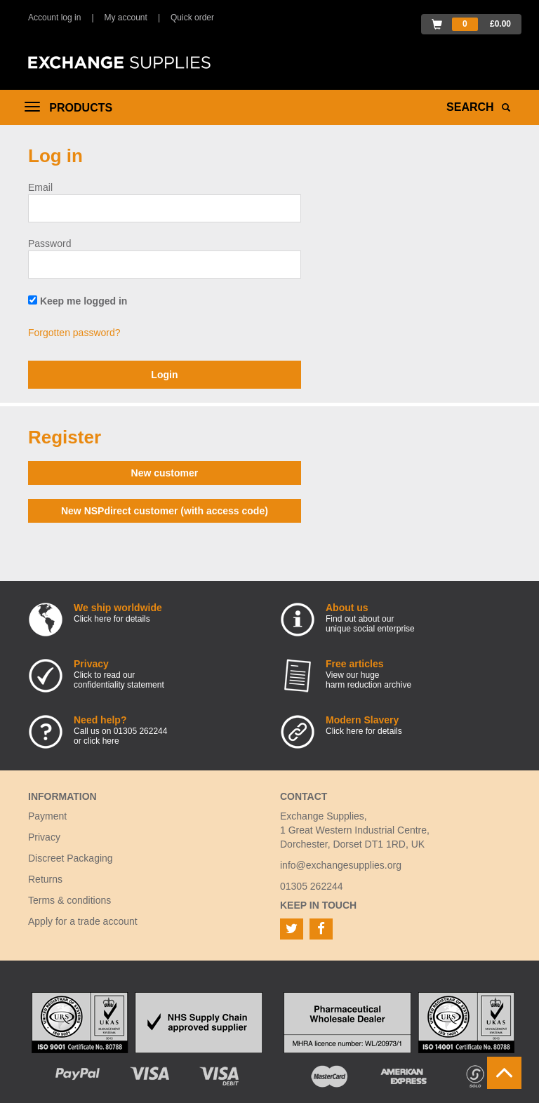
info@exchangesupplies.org (340, 865)
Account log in (54, 17)
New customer (165, 473)
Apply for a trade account (83, 921)
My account (126, 17)
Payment (47, 816)
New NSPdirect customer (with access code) (164, 510)
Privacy (44, 837)
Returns (45, 879)
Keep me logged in (77, 301)
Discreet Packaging (70, 858)
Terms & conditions (69, 900)
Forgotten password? (74, 332)
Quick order (192, 17)
